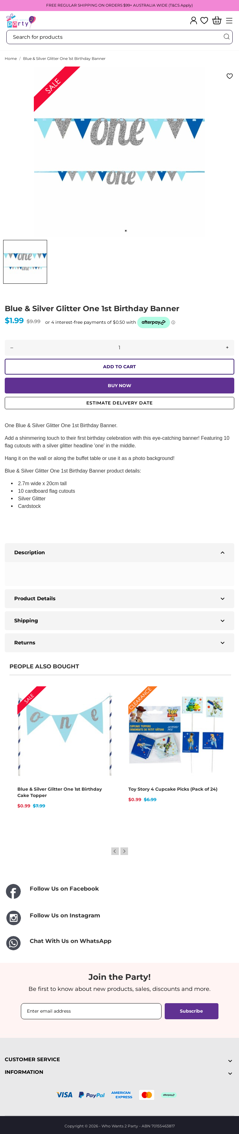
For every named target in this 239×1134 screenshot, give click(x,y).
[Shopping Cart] (217, 21)
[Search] (226, 37)
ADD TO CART (119, 366)
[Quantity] (119, 348)
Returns (120, 643)
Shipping (120, 621)
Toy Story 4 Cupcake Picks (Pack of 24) (173, 789)
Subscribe (191, 1011)
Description (120, 552)
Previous (115, 851)
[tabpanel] (119, 152)
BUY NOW (119, 385)
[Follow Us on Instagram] (119, 918)
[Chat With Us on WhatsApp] (119, 943)
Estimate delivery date (119, 403)
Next (124, 851)
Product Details (120, 598)
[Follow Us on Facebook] (119, 891)
